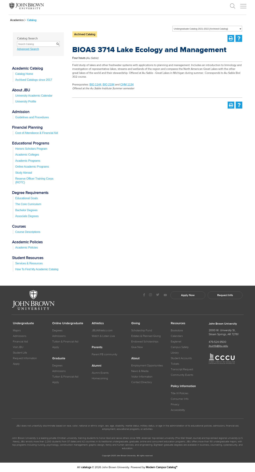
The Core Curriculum (28, 204)
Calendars (177, 336)
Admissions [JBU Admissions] (19, 336)
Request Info (225, 295)
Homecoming (100, 378)
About (135, 358)
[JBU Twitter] (158, 295)
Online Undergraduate (67, 323)
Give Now (137, 347)
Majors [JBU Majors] (17, 330)
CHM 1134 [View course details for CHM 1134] (127, 84)
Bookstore (177, 330)
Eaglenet (176, 341)
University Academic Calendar (33, 95)
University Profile (25, 101)
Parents (97, 347)
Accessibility (178, 410)
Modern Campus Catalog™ (161, 467)
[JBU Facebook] (144, 295)
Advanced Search (28, 49)
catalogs (86, 467)
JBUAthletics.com (102, 330)
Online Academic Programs (32, 166)
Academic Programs (27, 160)
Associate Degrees (27, 216)
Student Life (20, 352)
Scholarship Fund (141, 330)
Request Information (25, 358)
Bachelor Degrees (26, 210)
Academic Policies (26, 247)
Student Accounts (181, 358)
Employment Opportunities (147, 365)
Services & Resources (29, 263)
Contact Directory (141, 382)
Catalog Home (24, 73)
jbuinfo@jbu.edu (218, 346)
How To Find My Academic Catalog (36, 269)
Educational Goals (26, 198)
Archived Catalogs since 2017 (33, 79)
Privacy (175, 404)
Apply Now (188, 295)
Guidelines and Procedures (32, 117)
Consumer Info (180, 399)
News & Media (139, 371)
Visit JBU (18, 347)
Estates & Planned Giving (146, 336)
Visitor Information (141, 376)
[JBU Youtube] (165, 295)
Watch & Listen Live (103, 336)
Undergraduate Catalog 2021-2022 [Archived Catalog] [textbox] (201, 28)
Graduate (58, 358)
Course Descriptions (27, 231)
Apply (16, 363)
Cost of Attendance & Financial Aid (36, 132)
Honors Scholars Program (31, 148)
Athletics (98, 323)
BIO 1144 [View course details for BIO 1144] (95, 84)
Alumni (96, 365)
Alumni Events (100, 372)
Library (175, 352)
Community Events (182, 375)
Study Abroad (23, 172)
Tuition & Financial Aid (65, 341)
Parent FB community (104, 354)
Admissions (59, 336)
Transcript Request (182, 369)
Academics (18, 20)
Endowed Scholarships (144, 341)
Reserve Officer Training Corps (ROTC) (34, 180)
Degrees (57, 330)
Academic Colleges (27, 154)
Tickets (175, 363)
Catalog (31, 20)
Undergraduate (23, 323)
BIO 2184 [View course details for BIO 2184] (109, 84)
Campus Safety (180, 347)
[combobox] (207, 28)
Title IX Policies (179, 393)
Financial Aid (20, 341)
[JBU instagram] (150, 295)
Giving (135, 323)
